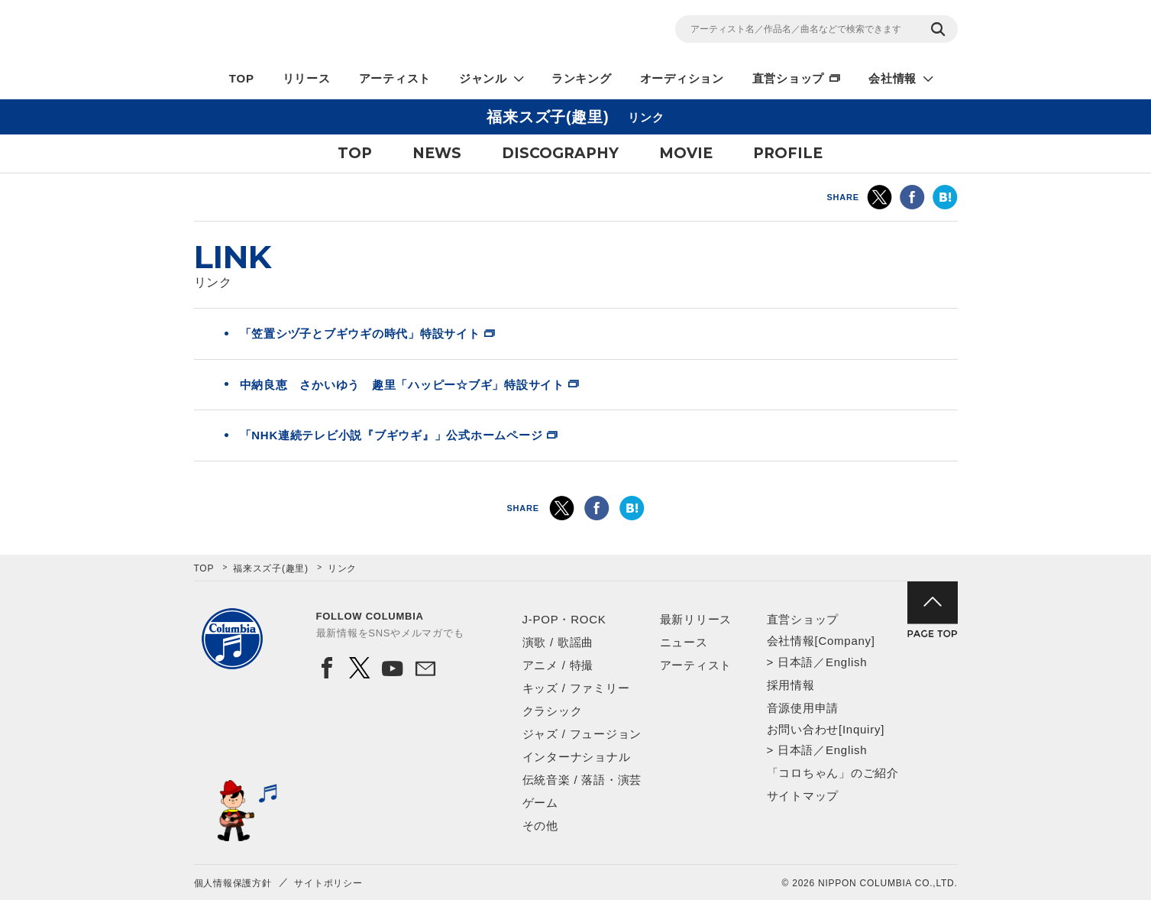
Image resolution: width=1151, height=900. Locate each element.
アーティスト (395, 78)
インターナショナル (576, 756)
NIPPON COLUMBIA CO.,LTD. (331, 31)
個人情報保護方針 (233, 883)
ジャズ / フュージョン (582, 733)
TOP (241, 78)
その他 (540, 825)
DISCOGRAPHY (560, 153)
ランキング (581, 78)
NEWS (436, 153)
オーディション (682, 78)
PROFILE (788, 153)
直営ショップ (788, 78)
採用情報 (791, 684)
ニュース (684, 642)
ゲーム (540, 802)
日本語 (795, 662)
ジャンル (483, 78)
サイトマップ (803, 795)
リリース (307, 78)
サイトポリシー (328, 883)
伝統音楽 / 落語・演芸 (582, 779)
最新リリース (696, 619)
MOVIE (686, 153)
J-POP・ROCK (564, 619)
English (846, 662)
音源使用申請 (803, 707)
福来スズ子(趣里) (271, 568)
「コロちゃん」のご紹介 (833, 772)
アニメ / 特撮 (558, 665)
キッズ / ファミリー (576, 687)
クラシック (552, 710)
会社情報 (892, 78)
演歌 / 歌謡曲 (558, 642)
